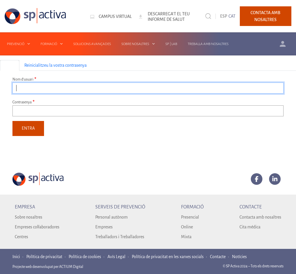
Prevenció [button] (15, 44)
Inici (16, 256)
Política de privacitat (44, 256)
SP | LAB (171, 44)
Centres (21, 236)
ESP (223, 16)
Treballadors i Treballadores (119, 236)
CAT (232, 16)
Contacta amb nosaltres (265, 16)
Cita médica (250, 227)
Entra (9, 65)
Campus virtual (115, 16)
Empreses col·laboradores (37, 227)
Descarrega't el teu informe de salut (169, 17)
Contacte (218, 256)
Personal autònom (111, 217)
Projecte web (22, 267)
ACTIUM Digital (71, 267)
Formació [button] (49, 44)
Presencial (190, 217)
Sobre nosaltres (28, 217)
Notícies (239, 256)
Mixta (186, 236)
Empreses (104, 227)
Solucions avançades (92, 44)
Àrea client (283, 44)
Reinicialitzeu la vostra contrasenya (55, 65)
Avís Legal (116, 256)
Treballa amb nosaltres (208, 44)
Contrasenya (22, 102)
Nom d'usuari (22, 79)
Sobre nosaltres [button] (135, 44)
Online (187, 227)
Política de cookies (85, 256)
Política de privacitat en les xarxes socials (168, 256)
